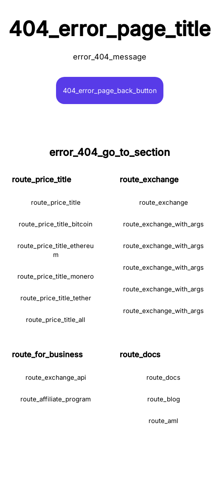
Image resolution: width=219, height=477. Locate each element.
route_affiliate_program (55, 399)
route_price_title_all (55, 320)
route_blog (163, 399)
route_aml (163, 421)
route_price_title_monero (55, 276)
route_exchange (163, 202)
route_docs (163, 377)
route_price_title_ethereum (55, 250)
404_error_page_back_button (110, 90)
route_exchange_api (55, 377)
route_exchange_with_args (163, 224)
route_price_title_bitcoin (56, 224)
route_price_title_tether (55, 298)
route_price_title (56, 202)
